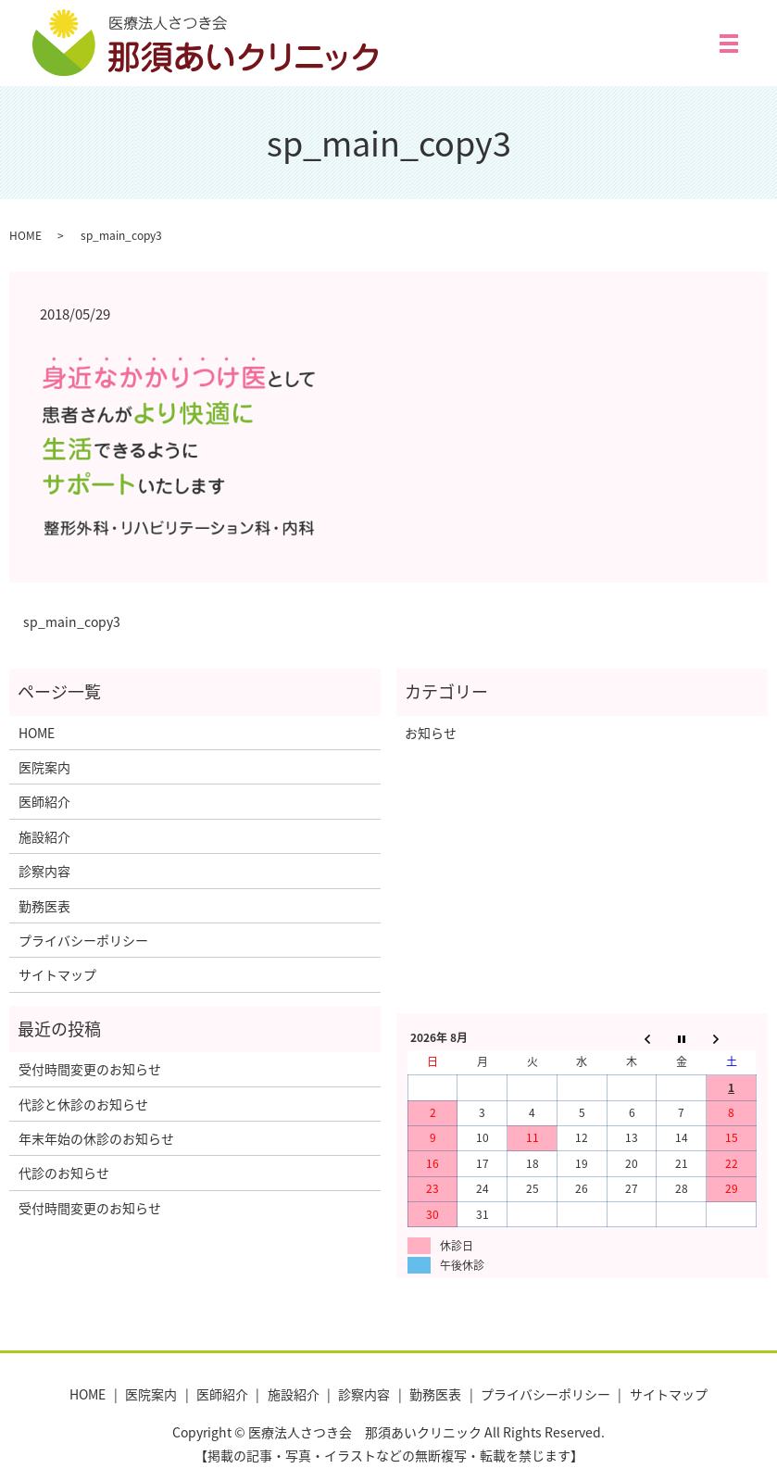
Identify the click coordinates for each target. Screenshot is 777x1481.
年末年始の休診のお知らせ (96, 1138)
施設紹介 (44, 836)
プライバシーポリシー (83, 940)
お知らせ (431, 732)
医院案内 (44, 767)
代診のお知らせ (64, 1172)
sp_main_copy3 (71, 622)
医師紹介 (44, 801)
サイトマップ (57, 974)
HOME (25, 235)
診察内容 (44, 870)
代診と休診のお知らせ (83, 1104)
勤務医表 (44, 906)
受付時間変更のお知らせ (90, 1069)
